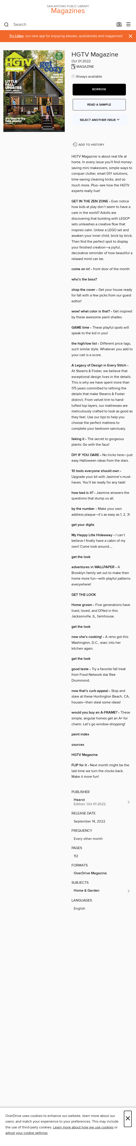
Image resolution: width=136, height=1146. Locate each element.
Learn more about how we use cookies (83, 1127)
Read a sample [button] (99, 105)
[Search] (6, 24)
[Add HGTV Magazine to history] (89, 145)
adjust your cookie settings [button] (26, 1133)
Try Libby (16, 36)
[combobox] (58, 24)
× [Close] (128, 1119)
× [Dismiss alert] (130, 36)
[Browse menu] (128, 25)
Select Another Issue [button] (100, 120)
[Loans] (119, 25)
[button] (99, 89)
